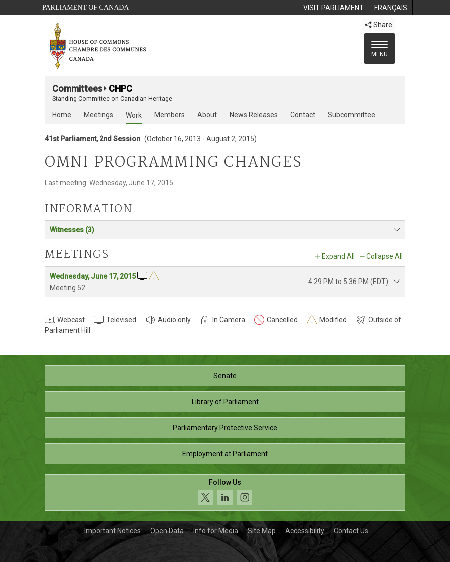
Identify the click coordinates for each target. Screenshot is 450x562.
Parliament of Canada (85, 7)
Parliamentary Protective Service (225, 428)
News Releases (254, 115)
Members (169, 115)
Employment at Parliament (225, 454)
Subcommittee (351, 115)
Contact (302, 115)
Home (61, 115)
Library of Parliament (225, 402)
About (207, 115)
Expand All (338, 256)
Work (134, 115)
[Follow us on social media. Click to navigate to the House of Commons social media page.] (225, 492)
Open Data (167, 531)
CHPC (120, 88)
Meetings (98, 115)
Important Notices (112, 531)
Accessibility (304, 531)
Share (378, 25)
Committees (77, 88)
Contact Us (351, 531)
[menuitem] (333, 7)
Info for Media (215, 531)
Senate (225, 376)
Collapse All (384, 256)
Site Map (262, 531)
